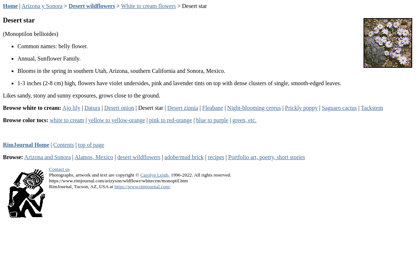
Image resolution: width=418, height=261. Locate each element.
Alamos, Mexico (93, 157)
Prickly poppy (301, 108)
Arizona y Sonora (41, 6)
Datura (92, 108)
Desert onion (119, 108)
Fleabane (212, 108)
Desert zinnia (182, 108)
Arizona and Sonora (47, 157)
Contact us (59, 169)
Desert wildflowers (92, 6)
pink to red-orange (170, 120)
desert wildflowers (139, 157)
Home (10, 6)
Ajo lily (71, 108)
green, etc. (244, 120)
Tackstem (372, 108)
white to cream (67, 120)
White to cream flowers (148, 6)
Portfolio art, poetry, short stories (266, 157)
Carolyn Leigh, (155, 175)
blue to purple (212, 120)
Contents (63, 145)
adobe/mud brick (184, 157)
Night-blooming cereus (254, 108)
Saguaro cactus (339, 108)
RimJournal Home (26, 145)
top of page (91, 145)
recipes (216, 157)
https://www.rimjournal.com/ (142, 186)
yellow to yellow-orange (116, 120)
